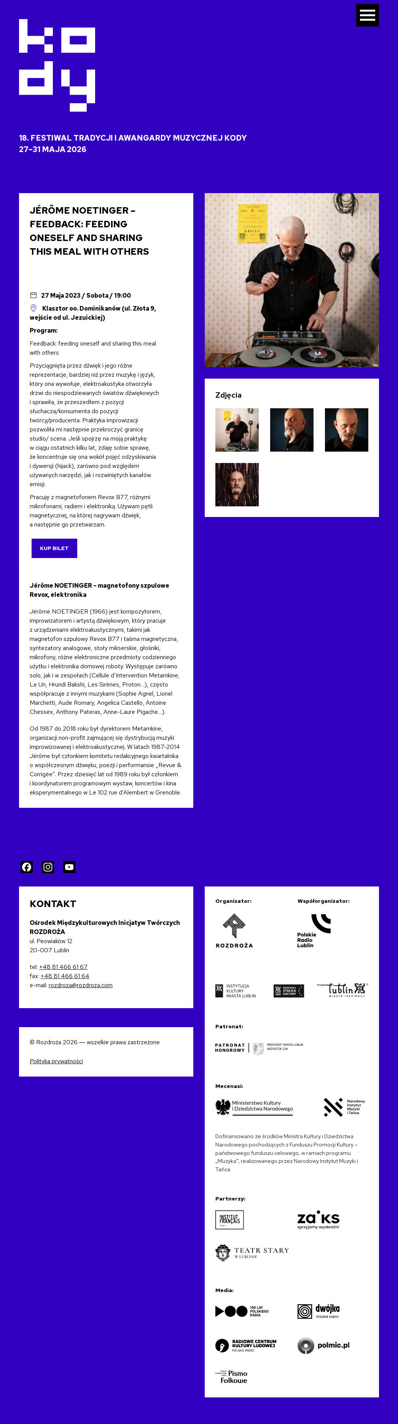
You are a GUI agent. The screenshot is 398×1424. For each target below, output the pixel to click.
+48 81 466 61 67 (63, 967)
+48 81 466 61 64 (65, 976)
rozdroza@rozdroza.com (81, 985)
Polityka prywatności (56, 1061)
